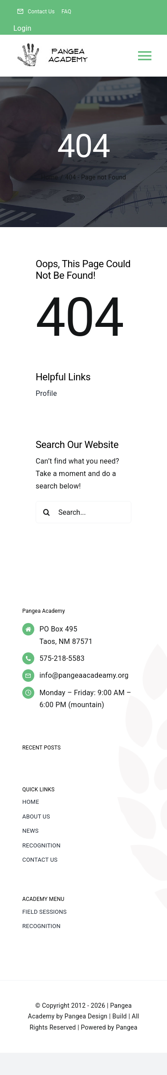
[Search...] (83, 512)
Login (22, 28)
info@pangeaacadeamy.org (83, 675)
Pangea (126, 1027)
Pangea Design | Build (96, 1016)
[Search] (47, 512)
